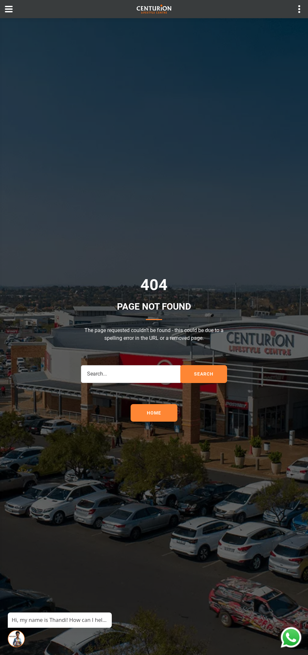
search (203, 374)
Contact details (295, 9)
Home (154, 412)
